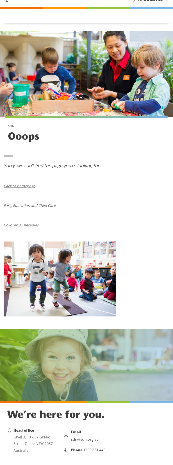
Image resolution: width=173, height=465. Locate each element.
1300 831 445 (29, 7)
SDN (11, 126)
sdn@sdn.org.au (85, 439)
